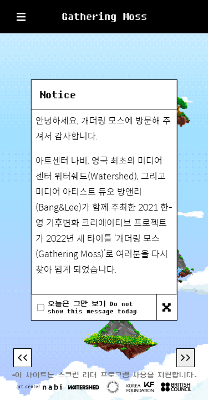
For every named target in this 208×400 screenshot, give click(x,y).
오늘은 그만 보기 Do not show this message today (92, 307)
